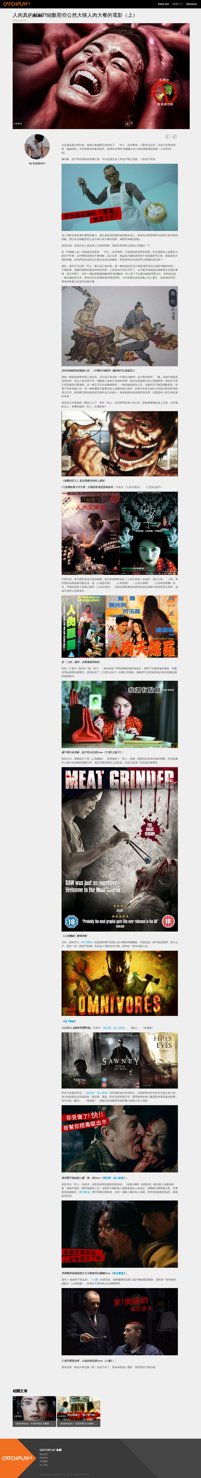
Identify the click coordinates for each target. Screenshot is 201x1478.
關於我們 (44, 1454)
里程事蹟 (44, 1458)
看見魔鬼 (84, 1192)
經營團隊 (44, 1461)
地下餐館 (87, 942)
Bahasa (191, 4)
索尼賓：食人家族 (114, 1027)
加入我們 (44, 1465)
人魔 (95, 1279)
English (163, 4)
